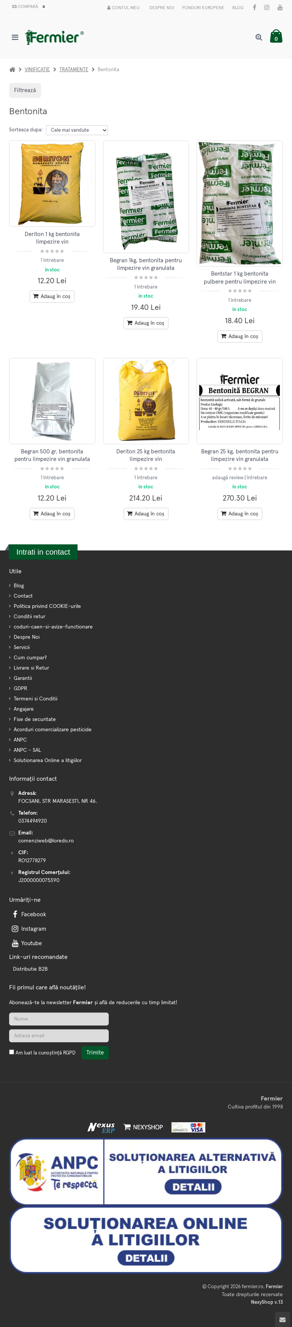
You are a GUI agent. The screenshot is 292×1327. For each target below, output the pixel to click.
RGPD (69, 1053)
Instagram (28, 929)
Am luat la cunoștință (45, 1053)
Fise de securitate (35, 719)
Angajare (24, 709)
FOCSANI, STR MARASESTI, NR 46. (57, 801)
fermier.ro (252, 1286)
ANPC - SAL (27, 750)
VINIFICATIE (37, 69)
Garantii (23, 678)
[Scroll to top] (282, 1319)
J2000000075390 (38, 880)
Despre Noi (161, 8)
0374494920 (32, 821)
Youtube (26, 943)
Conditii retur (29, 616)
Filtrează (25, 90)
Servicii (22, 647)
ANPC (20, 740)
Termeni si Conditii (35, 699)
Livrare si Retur (31, 668)
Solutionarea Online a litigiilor (48, 760)
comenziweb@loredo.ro (46, 841)
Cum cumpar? (30, 657)
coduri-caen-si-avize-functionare (53, 627)
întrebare (257, 477)
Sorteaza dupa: (26, 130)
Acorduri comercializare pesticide (53, 729)
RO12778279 (32, 860)
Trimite (95, 1053)
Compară (28, 7)
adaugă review (228, 477)
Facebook (28, 914)
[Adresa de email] (59, 1035)
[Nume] (59, 1019)
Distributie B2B (30, 969)
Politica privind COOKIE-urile (47, 606)
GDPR (20, 688)
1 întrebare (52, 260)
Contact (23, 596)
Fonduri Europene (203, 8)
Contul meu (123, 7)
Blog (237, 8)
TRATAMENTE (73, 69)
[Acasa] (12, 69)
